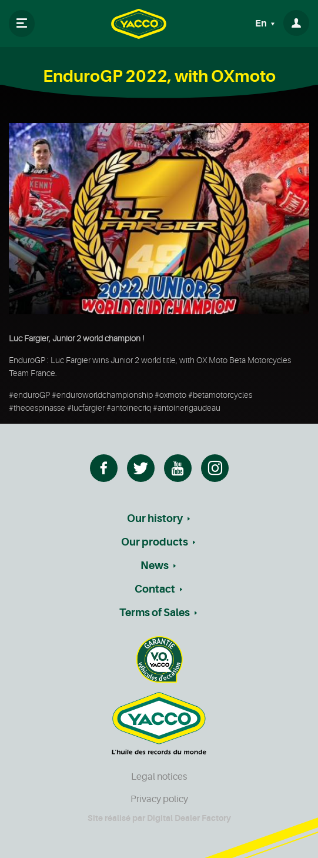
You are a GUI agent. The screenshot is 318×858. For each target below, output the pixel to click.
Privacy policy (159, 799)
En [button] (262, 23)
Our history (155, 518)
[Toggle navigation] (22, 23)
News (154, 565)
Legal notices (159, 776)
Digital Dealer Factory (189, 818)
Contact (155, 589)
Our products (154, 542)
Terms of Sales (154, 612)
